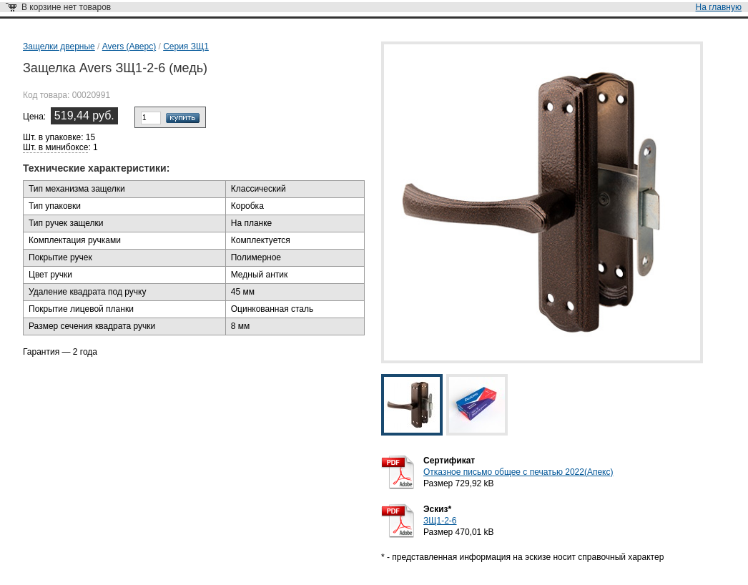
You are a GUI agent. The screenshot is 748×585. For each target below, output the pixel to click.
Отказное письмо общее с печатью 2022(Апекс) (518, 472)
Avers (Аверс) (129, 46)
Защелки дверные (59, 46)
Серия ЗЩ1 (186, 46)
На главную (719, 7)
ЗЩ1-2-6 (440, 521)
